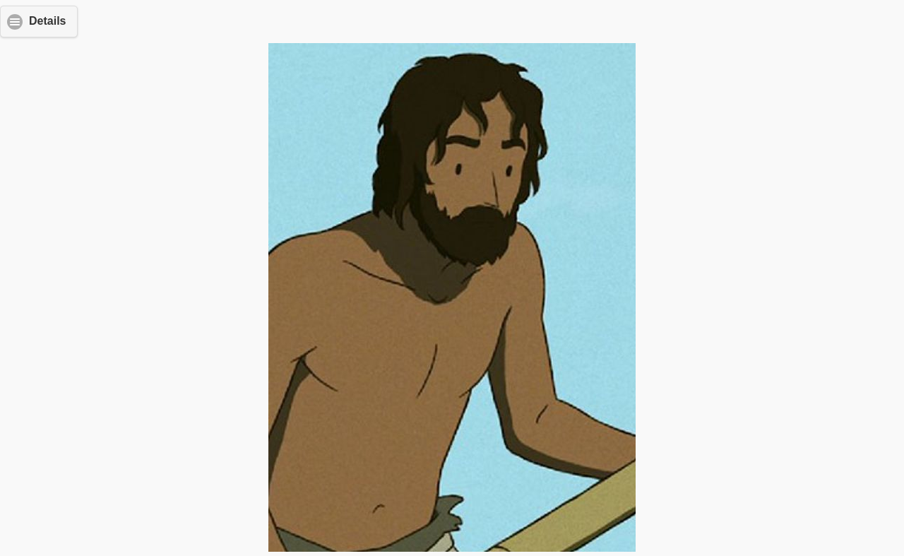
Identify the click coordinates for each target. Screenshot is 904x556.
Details (47, 21)
